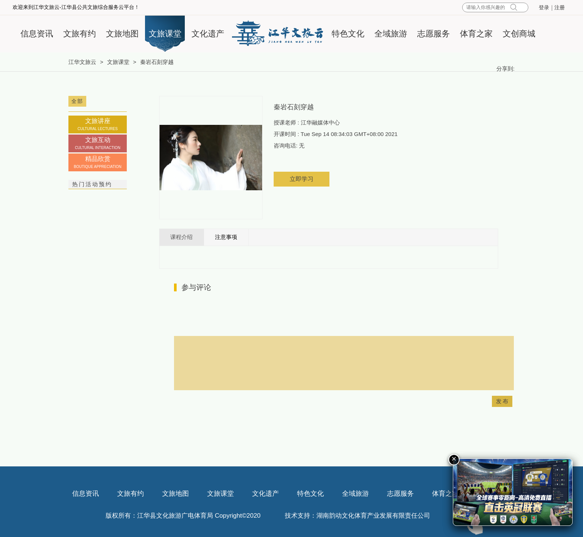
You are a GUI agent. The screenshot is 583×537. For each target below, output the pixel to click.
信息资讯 (36, 33)
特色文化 (348, 33)
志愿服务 (433, 33)
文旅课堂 (165, 33)
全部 (77, 101)
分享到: (505, 68)
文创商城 (519, 33)
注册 (559, 7)
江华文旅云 (82, 62)
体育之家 (476, 33)
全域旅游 (390, 33)
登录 (544, 7)
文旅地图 (122, 33)
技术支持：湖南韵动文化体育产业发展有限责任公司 (357, 515)
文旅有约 (79, 33)
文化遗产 (207, 33)
